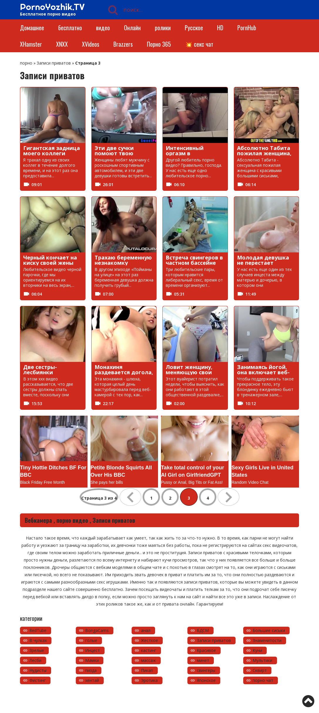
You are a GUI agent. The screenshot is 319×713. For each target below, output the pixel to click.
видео (103, 27)
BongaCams (97, 630)
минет (203, 660)
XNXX (62, 44)
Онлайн (132, 27)
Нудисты (37, 670)
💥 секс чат (199, 44)
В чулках (38, 640)
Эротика (149, 680)
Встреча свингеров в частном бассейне (194, 260)
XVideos (90, 44)
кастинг (148, 650)
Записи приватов (54, 63)
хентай (92, 680)
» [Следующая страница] (228, 497)
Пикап (147, 670)
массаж (148, 660)
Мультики (262, 660)
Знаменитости (267, 640)
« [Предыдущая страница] (130, 497)
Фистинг (37, 680)
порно (26, 63)
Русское (194, 27)
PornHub (246, 27)
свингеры (206, 670)
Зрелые (36, 650)
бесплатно (70, 27)
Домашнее (32, 27)
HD (220, 27)
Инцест (92, 650)
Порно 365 (159, 44)
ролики (163, 27)
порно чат (263, 680)
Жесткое (149, 640)
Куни (257, 650)
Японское (206, 680)
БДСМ (203, 630)
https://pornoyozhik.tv (56, 699)
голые (91, 640)
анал (145, 630)
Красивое (206, 650)
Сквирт (260, 670)
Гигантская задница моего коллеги (51, 150)
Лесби (35, 660)
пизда (91, 670)
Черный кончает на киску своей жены (50, 260)
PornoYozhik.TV (52, 6)
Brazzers (123, 44)
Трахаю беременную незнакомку (123, 260)
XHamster (31, 44)
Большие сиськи (269, 630)
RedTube (37, 630)
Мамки (92, 660)
